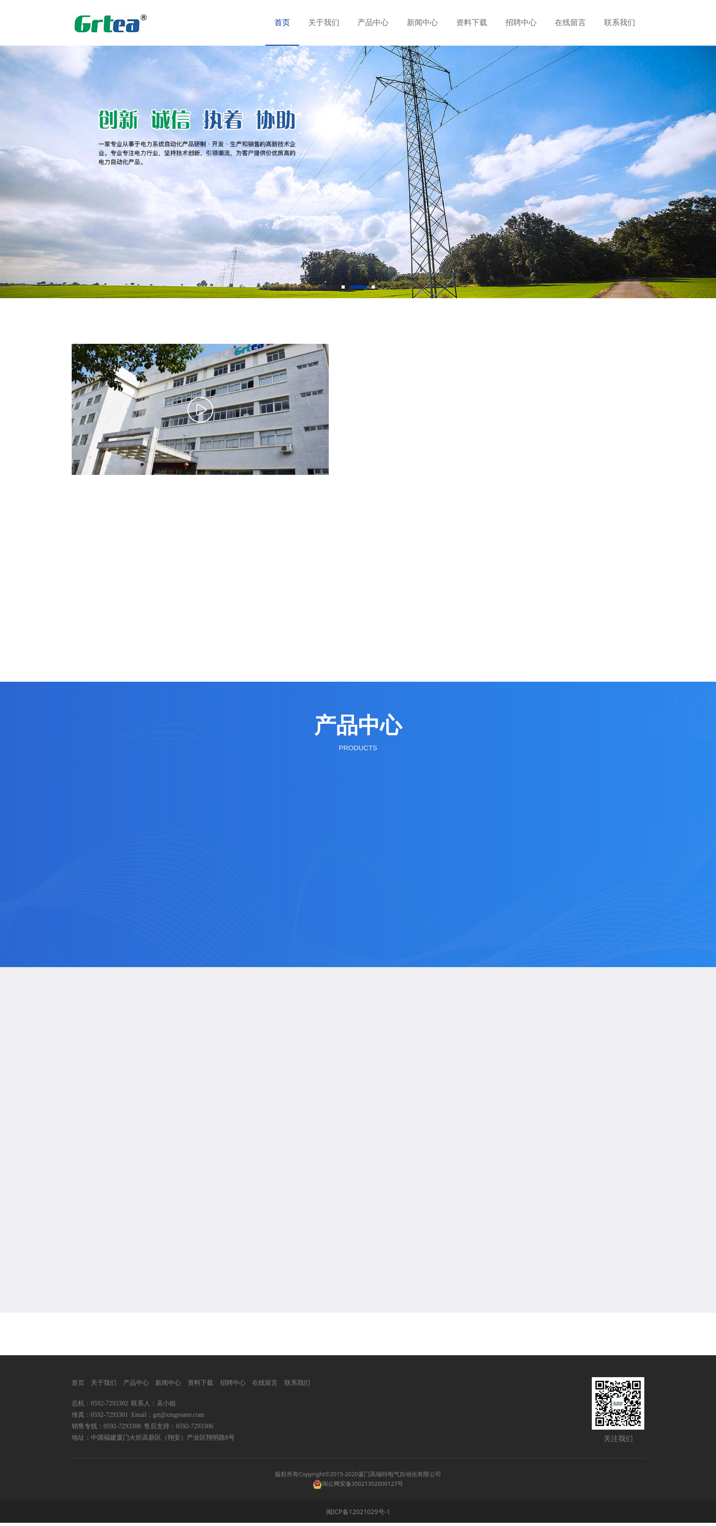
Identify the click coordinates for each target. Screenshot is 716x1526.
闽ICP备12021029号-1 (358, 1514)
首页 (282, 22)
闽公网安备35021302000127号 (363, 1487)
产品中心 (373, 22)
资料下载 (471, 22)
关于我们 (323, 22)
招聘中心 (521, 22)
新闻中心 (422, 22)
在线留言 (570, 22)
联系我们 (619, 22)
